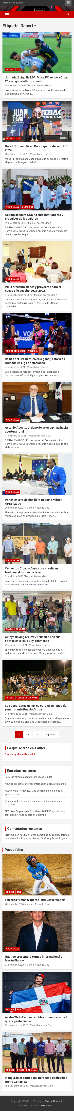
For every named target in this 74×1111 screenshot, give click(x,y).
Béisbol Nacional (27, 1070)
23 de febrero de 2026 (16, 1025)
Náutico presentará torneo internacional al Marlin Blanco (35, 783)
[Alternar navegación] (6, 14)
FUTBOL (10, 70)
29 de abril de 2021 (15, 507)
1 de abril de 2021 (14, 576)
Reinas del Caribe (15, 351)
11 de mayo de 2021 (15, 435)
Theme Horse (52, 1101)
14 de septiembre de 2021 (18, 295)
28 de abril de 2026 (15, 904)
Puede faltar (14, 850)
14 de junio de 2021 (15, 367)
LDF (18, 70)
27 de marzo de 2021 (16, 713)
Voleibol (33, 351)
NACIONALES (12, 207)
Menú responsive (68, 3)
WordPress (47, 1105)
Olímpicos (27, 207)
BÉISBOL (10, 892)
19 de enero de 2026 (15, 85)
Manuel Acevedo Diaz (39, 85)
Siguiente (50, 734)
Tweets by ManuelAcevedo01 (21, 754)
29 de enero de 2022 (15, 223)
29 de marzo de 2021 (16, 645)
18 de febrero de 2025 (16, 154)
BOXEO (9, 629)
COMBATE (20, 629)
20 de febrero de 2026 (16, 1086)
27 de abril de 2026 (15, 964)
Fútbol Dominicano (27, 698)
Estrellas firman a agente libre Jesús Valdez (28, 776)
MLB (19, 892)
